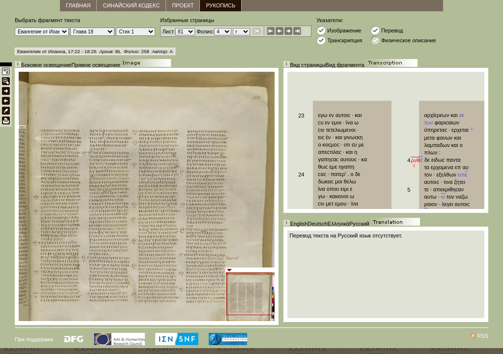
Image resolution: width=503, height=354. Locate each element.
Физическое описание (403, 40)
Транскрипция (339, 40)
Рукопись (220, 5)
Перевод (386, 30)
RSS (482, 336)
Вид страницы (307, 65)
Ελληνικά (338, 224)
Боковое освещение (46, 65)
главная (78, 5)
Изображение (338, 30)
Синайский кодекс (131, 5)
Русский (359, 224)
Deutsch (317, 224)
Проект (183, 5)
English (298, 224)
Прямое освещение (95, 65)
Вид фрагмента (345, 65)
